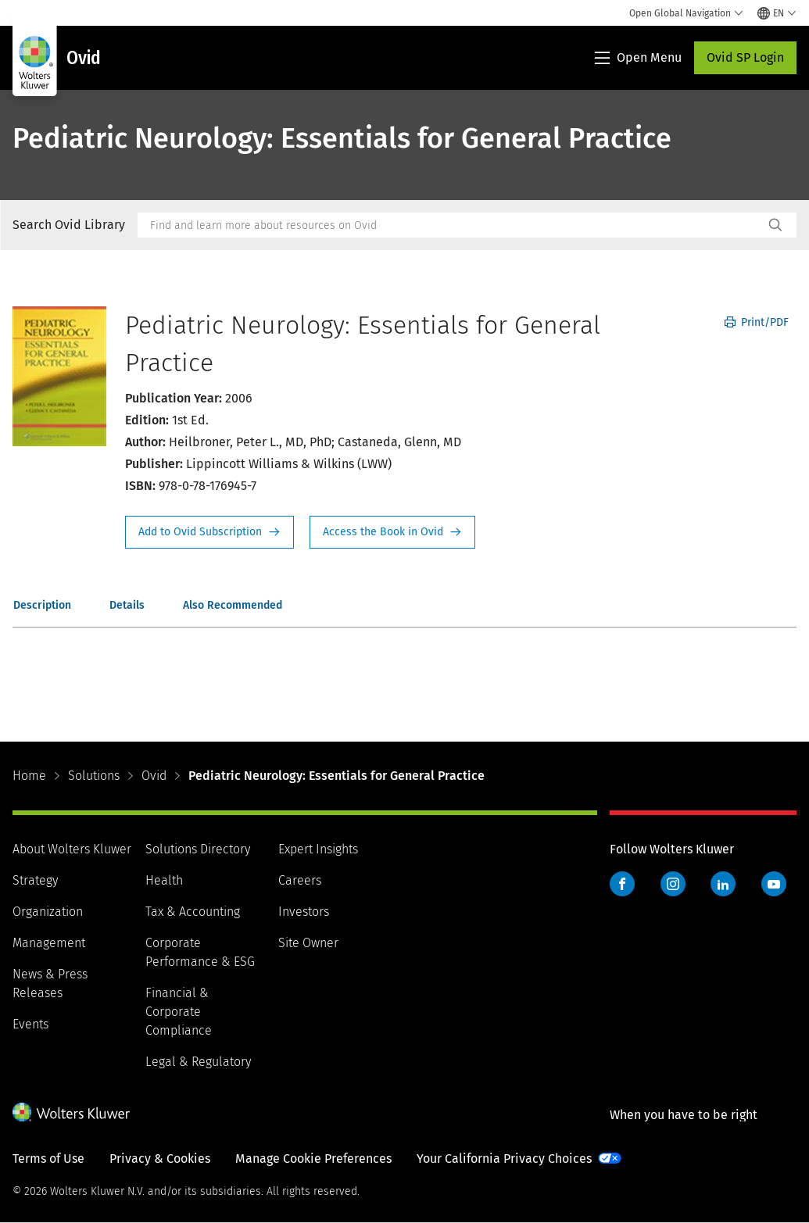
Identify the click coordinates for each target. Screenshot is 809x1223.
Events (30, 1024)
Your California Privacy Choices (504, 1158)
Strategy (35, 880)
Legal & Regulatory (198, 1061)
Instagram (673, 883)
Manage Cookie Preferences (313, 1158)
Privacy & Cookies (159, 1158)
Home (29, 775)
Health (164, 880)
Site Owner (308, 942)
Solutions (94, 775)
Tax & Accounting (192, 911)
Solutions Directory (197, 849)
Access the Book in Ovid (392, 532)
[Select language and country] (776, 13)
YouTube (773, 883)
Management (49, 942)
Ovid (153, 775)
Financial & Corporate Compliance (178, 1011)
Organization (48, 911)
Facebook (622, 883)
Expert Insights (318, 849)
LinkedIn (723, 883)
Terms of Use (48, 1158)
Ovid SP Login (745, 57)
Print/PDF (757, 322)
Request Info (209, 532)
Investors (303, 911)
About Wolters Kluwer (72, 849)
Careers (299, 880)
